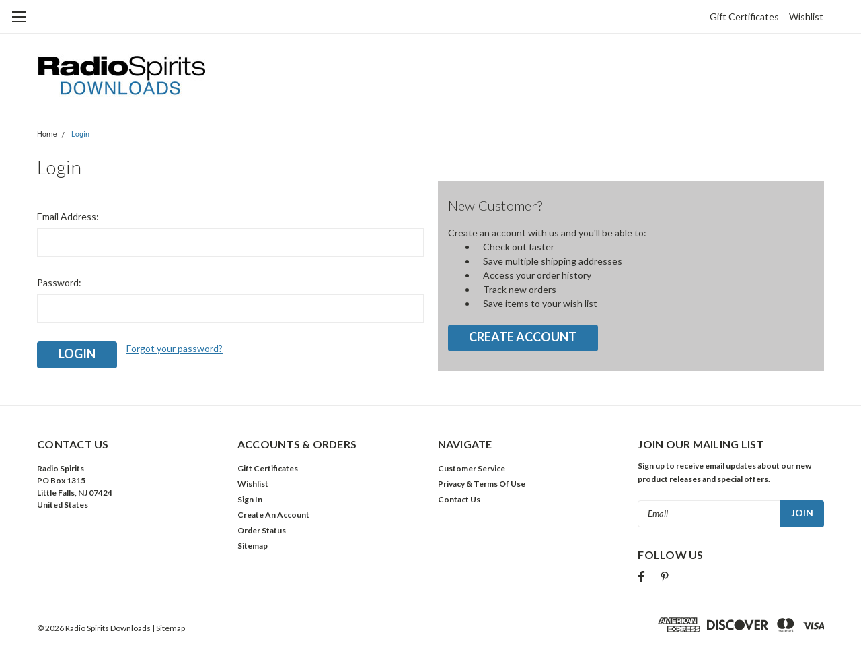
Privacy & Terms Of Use (481, 484)
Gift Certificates (744, 16)
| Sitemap (168, 628)
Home (47, 134)
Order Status (261, 530)
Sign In (249, 499)
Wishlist (806, 16)
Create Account (522, 336)
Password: (59, 282)
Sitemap (252, 546)
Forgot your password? (174, 348)
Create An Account (273, 515)
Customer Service (471, 468)
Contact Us (459, 499)
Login (80, 134)
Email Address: (68, 216)
